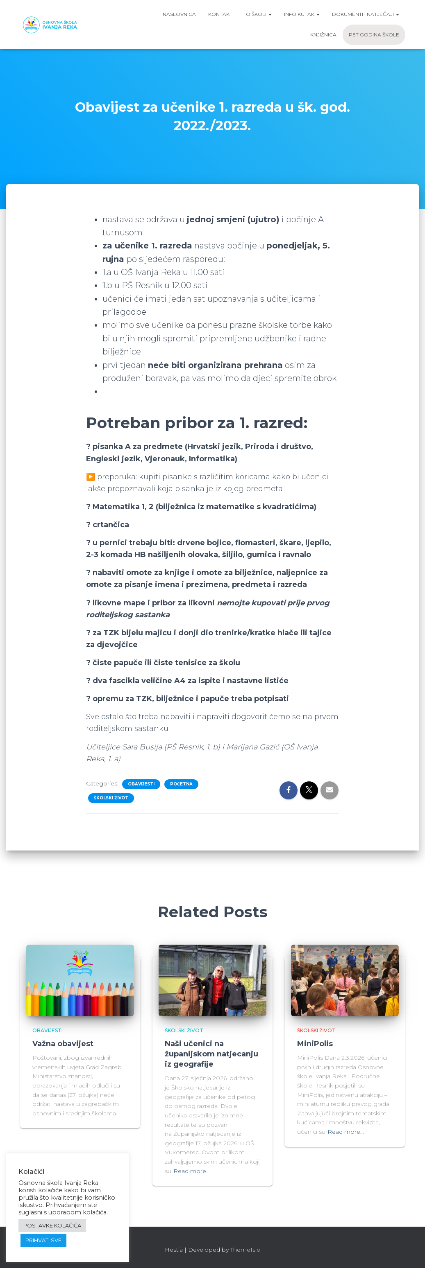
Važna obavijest (62, 1043)
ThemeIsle (245, 1249)
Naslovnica (179, 14)
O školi (259, 14)
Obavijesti (141, 784)
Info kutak (302, 14)
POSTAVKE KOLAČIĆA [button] (52, 1225)
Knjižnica (323, 35)
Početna (181, 784)
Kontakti (221, 14)
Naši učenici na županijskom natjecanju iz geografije (211, 1054)
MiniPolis (315, 1043)
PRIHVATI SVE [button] (43, 1240)
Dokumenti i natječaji (365, 14)
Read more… (191, 1171)
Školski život (111, 798)
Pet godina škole (374, 35)
